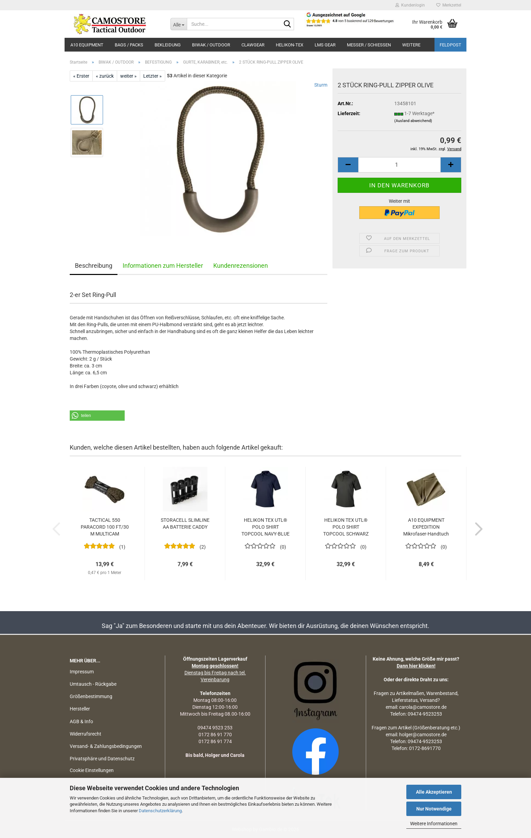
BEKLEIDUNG (168, 44)
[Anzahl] (399, 165)
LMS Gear (325, 44)
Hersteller (80, 709)
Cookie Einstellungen (92, 770)
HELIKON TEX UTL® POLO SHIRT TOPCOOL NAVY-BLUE (265, 527)
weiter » (128, 76)
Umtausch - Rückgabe (93, 684)
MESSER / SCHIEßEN (369, 44)
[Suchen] (287, 24)
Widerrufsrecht (85, 734)
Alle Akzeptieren (434, 792)
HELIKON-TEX (289, 44)
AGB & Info (81, 721)
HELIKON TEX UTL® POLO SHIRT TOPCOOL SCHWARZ (346, 527)
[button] (348, 165)
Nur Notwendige (434, 809)
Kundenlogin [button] (410, 5)
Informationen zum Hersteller (163, 265)
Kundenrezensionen (240, 265)
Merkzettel (448, 5)
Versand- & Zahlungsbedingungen (106, 746)
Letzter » (152, 76)
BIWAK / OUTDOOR (211, 44)
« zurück (105, 76)
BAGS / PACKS (129, 44)
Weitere (411, 44)
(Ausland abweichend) (413, 121)
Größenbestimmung (91, 696)
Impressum (82, 671)
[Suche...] (178, 24)
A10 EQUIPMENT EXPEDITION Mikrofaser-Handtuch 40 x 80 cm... (426, 527)
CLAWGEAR (252, 44)
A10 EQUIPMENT (86, 44)
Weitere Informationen (433, 823)
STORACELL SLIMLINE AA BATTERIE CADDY (185, 523)
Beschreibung (93, 265)
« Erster (81, 76)
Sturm (320, 85)
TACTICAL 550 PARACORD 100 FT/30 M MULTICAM (105, 527)
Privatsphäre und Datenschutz (102, 758)
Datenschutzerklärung (160, 810)
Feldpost (450, 44)
